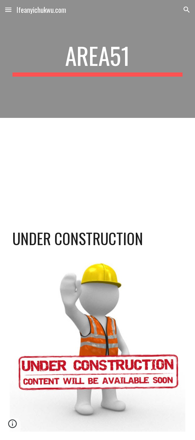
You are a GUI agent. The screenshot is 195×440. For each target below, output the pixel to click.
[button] (8, 9)
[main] (97, 58)
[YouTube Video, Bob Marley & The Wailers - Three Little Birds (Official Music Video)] (97, 167)
